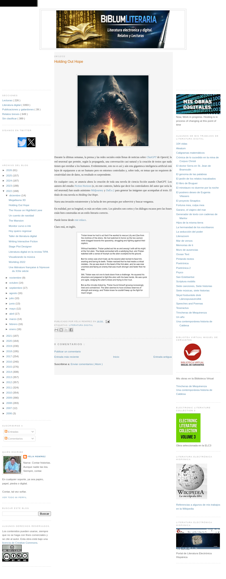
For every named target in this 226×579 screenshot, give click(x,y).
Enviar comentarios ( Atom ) (87, 364)
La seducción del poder (189, 231)
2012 (9, 382)
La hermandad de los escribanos (195, 227)
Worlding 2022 (17, 261)
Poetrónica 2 (183, 267)
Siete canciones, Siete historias (194, 286)
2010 (9, 392)
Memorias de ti (184, 245)
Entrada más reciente (66, 356)
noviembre (15, 277)
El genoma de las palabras (191, 174)
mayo (12, 308)
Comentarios (14, 438)
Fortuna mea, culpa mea (190, 205)
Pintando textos (185, 258)
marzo (13, 318)
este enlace (80, 220)
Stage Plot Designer (20, 246)
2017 (9, 356)
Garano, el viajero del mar (191, 209)
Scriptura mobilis (185, 281)
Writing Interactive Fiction (23, 241)
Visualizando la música (22, 256)
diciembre (15, 195)
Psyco (179, 272)
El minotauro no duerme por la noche (197, 187)
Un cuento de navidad (21, 215)
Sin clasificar (10, 118)
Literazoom (182, 236)
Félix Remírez (37, 456)
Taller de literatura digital (23, 236)
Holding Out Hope (19, 205)
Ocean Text (182, 254)
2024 (9, 180)
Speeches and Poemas (189, 303)
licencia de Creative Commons (19, 542)
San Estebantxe (185, 276)
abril (12, 313)
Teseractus (182, 307)
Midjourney (97, 190)
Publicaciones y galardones (18, 109)
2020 (9, 340)
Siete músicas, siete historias (193, 290)
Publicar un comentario (67, 351)
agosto (13, 293)
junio (12, 303)
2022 (9, 190)
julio (12, 298)
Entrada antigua (162, 356)
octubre (14, 282)
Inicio (116, 356)
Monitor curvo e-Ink (20, 225)
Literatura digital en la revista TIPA (28, 251)
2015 (9, 366)
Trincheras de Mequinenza (191, 312)
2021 (9, 335)
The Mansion (16, 220)
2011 (9, 387)
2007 (9, 408)
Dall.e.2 (110, 190)
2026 (9, 170)
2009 (9, 397)
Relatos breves (11, 114)
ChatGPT (151, 157)
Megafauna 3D (17, 200)
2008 (9, 402)
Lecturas (7, 100)
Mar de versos (184, 240)
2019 (9, 345)
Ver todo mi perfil (14, 497)
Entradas (11, 431)
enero (13, 329)
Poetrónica (182, 263)
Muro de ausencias (187, 249)
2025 (9, 175)
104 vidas (181, 143)
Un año (180, 316)
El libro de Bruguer (187, 183)
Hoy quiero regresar (20, 230)
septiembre (16, 287)
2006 (9, 413)
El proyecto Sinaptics (188, 200)
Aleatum (181, 148)
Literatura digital (11, 104)
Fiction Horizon (83, 186)
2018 (9, 351)
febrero (13, 324)
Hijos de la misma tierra (189, 222)
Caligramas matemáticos (190, 152)
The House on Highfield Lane (25, 210)
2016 (9, 361)
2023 (9, 185)
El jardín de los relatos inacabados (196, 178)
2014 (9, 371)
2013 (9, 377)
